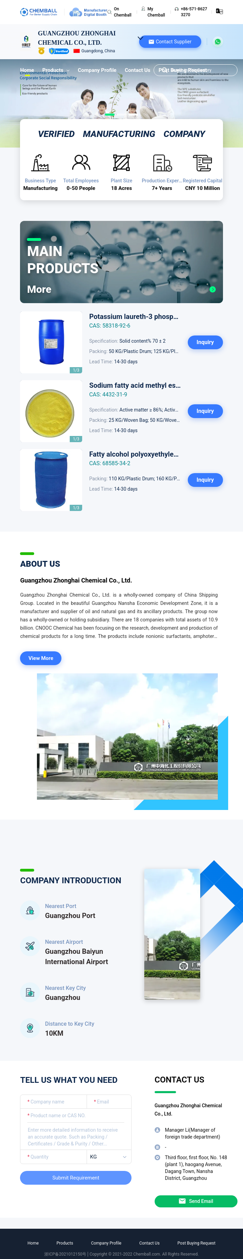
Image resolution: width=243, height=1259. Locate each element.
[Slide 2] (133, 115)
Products (56, 70)
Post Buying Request (196, 1243)
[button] (170, 41)
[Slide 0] (110, 115)
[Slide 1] (121, 115)
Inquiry (205, 342)
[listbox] (110, 1157)
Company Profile (97, 70)
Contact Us (137, 70)
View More (41, 658)
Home (27, 70)
